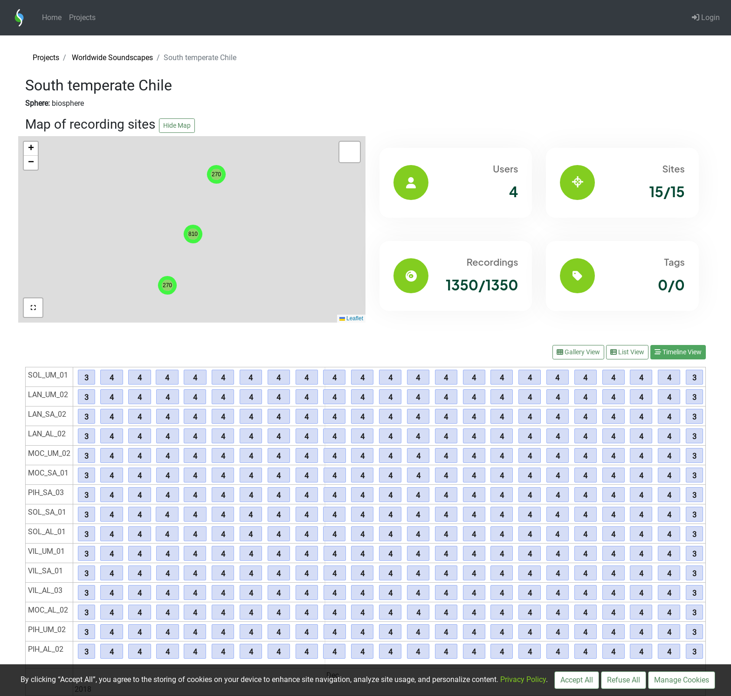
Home (52, 17)
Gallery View (578, 352)
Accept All (576, 679)
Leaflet (351, 318)
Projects (82, 17)
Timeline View (678, 352)
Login (706, 17)
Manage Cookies (681, 679)
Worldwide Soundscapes (112, 57)
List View (627, 352)
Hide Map (177, 125)
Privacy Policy (523, 679)
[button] (167, 285)
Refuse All (623, 679)
